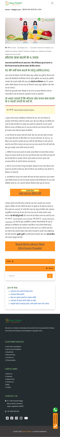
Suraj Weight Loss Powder (23, 219)
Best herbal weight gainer (24, 110)
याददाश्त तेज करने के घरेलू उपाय (22, 291)
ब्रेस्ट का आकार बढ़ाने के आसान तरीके (23, 298)
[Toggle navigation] (52, 3)
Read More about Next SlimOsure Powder (30, 246)
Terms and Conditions (13, 349)
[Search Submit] (50, 276)
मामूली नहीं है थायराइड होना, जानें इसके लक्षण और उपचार (30, 304)
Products (9, 377)
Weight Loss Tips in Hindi (13, 54)
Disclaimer (9, 352)
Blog (7, 385)
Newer (51, 268)
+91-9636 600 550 (13, 411)
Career (8, 387)
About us (9, 374)
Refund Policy (10, 355)
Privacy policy (11, 360)
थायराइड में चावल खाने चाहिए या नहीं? (23, 301)
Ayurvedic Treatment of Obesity (40, 48)
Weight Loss (16, 10)
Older (9, 261)
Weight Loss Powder (45, 51)
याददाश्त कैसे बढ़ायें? (17, 294)
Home (7, 10)
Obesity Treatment (24, 51)
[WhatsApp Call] (56, 410)
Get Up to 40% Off (30, 192)
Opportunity (10, 379)
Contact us (10, 358)
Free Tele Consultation (13, 347)
